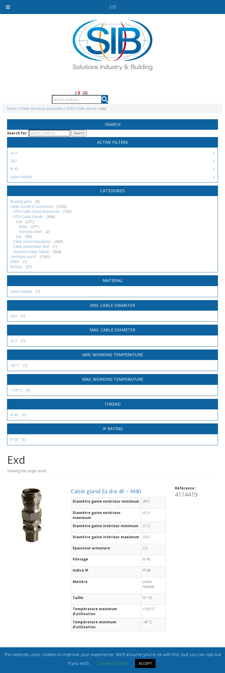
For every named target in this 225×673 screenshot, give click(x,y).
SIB (112, 7)
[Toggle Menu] (8, 7)
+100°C (16, 390)
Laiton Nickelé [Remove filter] (21, 176)
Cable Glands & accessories (42, 108)
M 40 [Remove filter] (14, 168)
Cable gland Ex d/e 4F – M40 (106, 491)
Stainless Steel (30, 231)
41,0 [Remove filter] (13, 152)
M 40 (14, 414)
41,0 (13, 340)
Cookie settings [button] (112, 663)
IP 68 (14, 439)
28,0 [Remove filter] (13, 160)
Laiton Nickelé (21, 291)
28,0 (13, 316)
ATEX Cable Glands (81, 108)
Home (12, 108)
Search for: (17, 133)
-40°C (15, 365)
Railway (16, 266)
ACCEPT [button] (145, 663)
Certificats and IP (23, 256)
